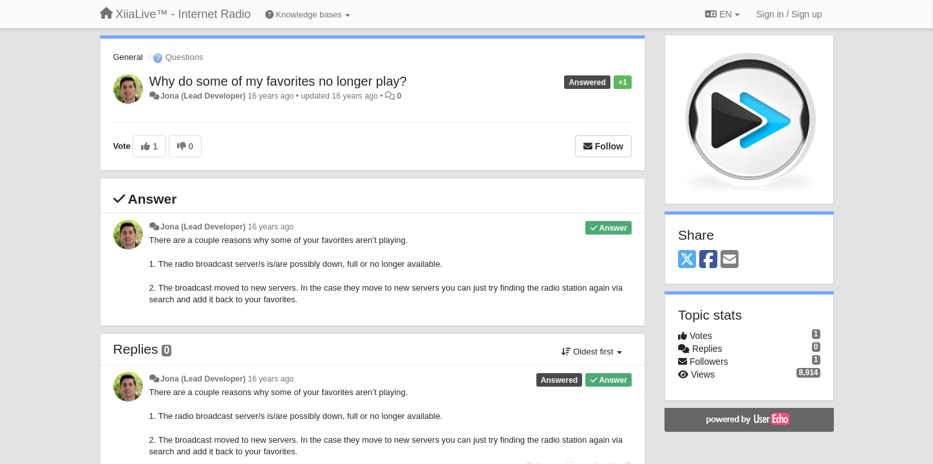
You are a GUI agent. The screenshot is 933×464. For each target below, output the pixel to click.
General (128, 57)
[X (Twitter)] (687, 260)
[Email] (730, 260)
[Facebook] (708, 260)
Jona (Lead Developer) (202, 96)
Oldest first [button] (591, 351)
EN (722, 14)
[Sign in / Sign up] (789, 14)
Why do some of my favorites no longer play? (278, 81)
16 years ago (271, 226)
